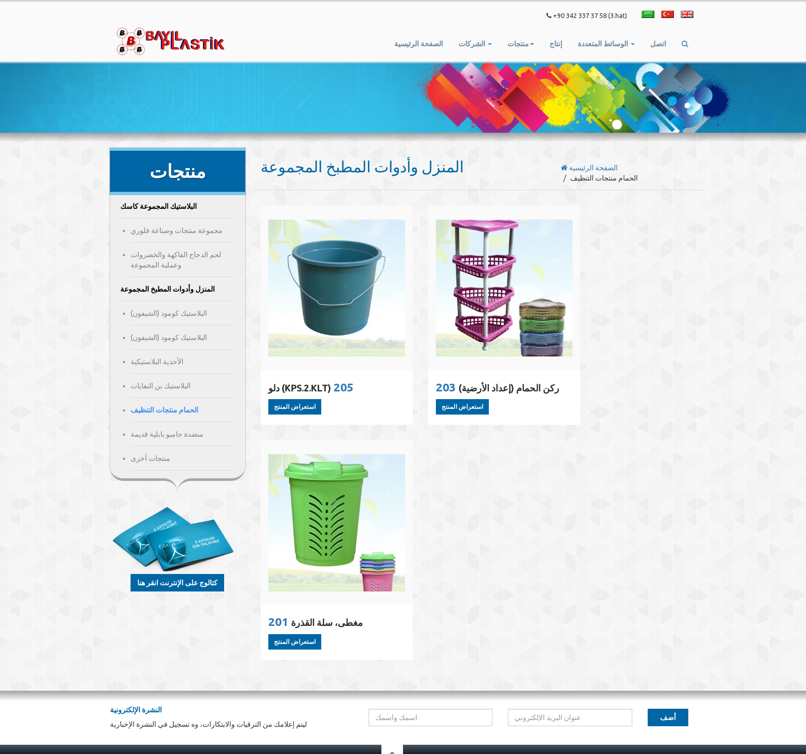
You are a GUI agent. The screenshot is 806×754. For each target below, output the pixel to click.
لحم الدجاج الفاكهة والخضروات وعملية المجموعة (176, 259)
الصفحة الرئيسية (418, 44)
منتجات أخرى (150, 458)
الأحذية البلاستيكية (157, 361)
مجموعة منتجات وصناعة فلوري (177, 230)
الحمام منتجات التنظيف (164, 410)
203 (468, 400)
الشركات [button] (475, 44)
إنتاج (555, 44)
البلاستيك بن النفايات (161, 386)
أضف (668, 644)
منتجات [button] (520, 44)
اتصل (658, 44)
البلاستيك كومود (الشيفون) (169, 313)
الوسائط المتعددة (645, 697)
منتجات (583, 697)
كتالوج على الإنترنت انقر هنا (177, 583)
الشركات (552, 697)
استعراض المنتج (295, 411)
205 (312, 392)
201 (617, 392)
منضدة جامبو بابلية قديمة (167, 434)
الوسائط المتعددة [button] (606, 44)
